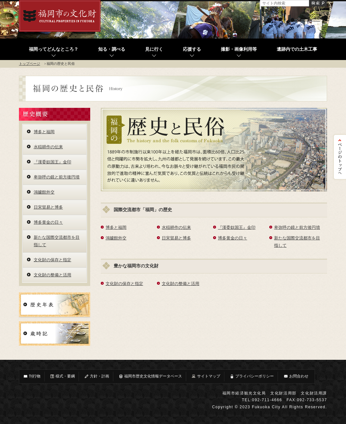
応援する (192, 49)
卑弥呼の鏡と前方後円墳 (297, 227)
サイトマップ (205, 376)
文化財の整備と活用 (180, 283)
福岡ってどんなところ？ (53, 49)
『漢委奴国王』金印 (236, 227)
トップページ (29, 63)
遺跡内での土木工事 (297, 49)
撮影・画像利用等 (239, 49)
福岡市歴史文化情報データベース (150, 376)
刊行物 (31, 376)
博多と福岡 (116, 227)
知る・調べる (111, 49)
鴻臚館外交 (116, 238)
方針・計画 (96, 376)
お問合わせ (295, 376)
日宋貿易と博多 (176, 238)
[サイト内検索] (284, 3)
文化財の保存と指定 (124, 283)
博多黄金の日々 (232, 238)
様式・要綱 (62, 376)
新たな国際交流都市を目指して (57, 241)
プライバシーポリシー (251, 376)
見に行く (154, 49)
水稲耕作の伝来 (176, 227)
